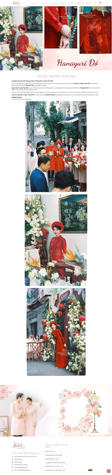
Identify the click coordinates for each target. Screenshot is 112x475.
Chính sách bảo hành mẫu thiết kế (53, 455)
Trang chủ (35, 3)
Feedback (79, 3)
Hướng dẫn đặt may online (51, 459)
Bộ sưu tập (54, 3)
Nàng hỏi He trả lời (49, 451)
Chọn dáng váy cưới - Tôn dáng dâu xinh (55, 470)
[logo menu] (19, 3)
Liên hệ (88, 3)
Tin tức (71, 3)
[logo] (19, 445)
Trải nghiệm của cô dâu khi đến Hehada (55, 462)
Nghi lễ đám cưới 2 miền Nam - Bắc (54, 466)
